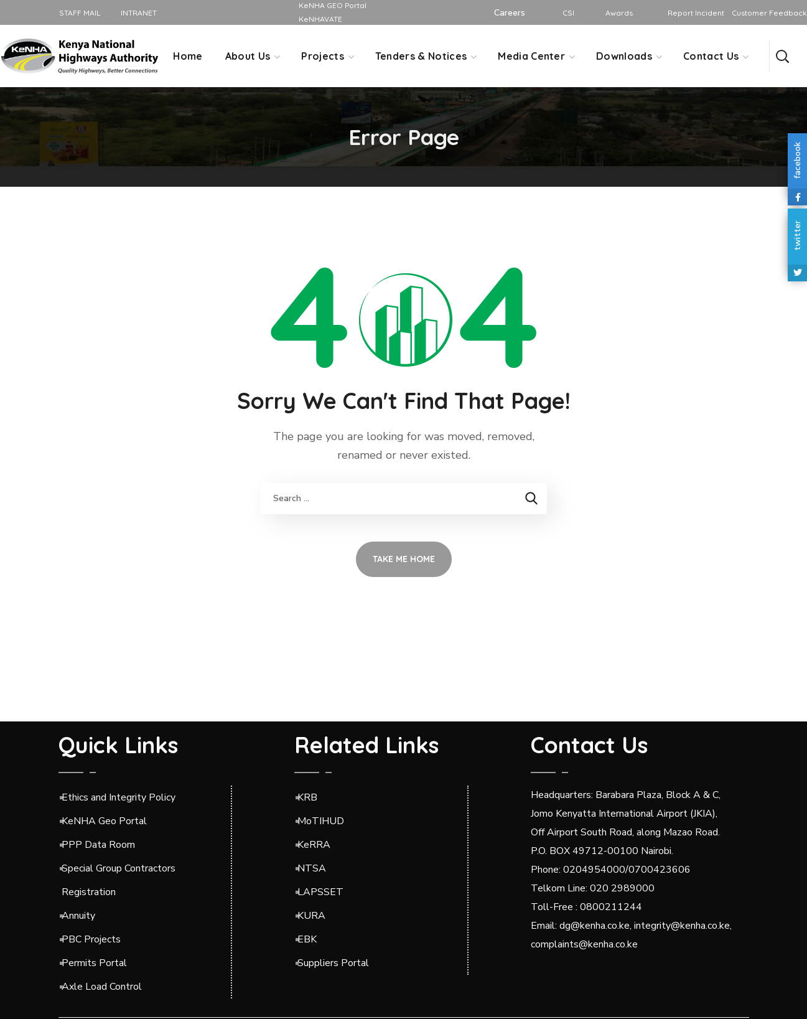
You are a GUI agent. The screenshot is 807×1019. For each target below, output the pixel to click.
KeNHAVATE (320, 19)
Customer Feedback (769, 12)
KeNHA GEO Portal (332, 5)
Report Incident (696, 12)
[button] (782, 56)
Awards (619, 12)
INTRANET (136, 12)
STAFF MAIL (77, 12)
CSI (568, 12)
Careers (509, 13)
